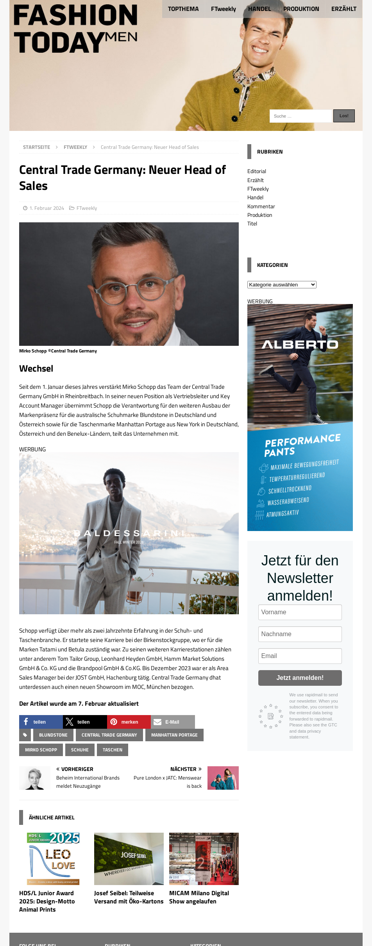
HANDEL (259, 8)
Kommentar (261, 206)
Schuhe (80, 749)
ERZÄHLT (343, 8)
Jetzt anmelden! (300, 677)
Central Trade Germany (109, 735)
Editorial (256, 171)
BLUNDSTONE (53, 735)
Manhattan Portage (174, 735)
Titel (252, 223)
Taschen (112, 749)
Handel (255, 197)
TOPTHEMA (183, 8)
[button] (41, 722)
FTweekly (223, 8)
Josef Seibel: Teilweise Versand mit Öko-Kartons (129, 897)
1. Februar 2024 (46, 208)
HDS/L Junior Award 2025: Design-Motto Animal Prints (47, 901)
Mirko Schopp (41, 749)
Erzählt (255, 180)
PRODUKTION (301, 8)
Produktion (259, 215)
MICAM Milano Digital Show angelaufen (199, 897)
